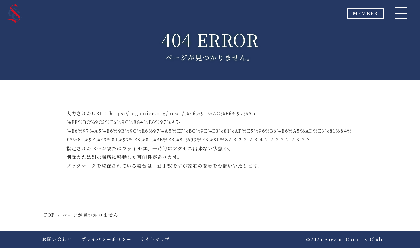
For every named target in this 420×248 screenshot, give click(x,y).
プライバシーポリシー (106, 239)
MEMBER (354, 15)
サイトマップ (155, 239)
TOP (49, 215)
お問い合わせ (57, 239)
